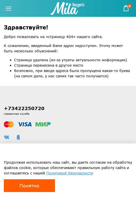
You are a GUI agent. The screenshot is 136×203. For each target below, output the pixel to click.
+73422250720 (24, 108)
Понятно (29, 185)
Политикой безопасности (69, 173)
